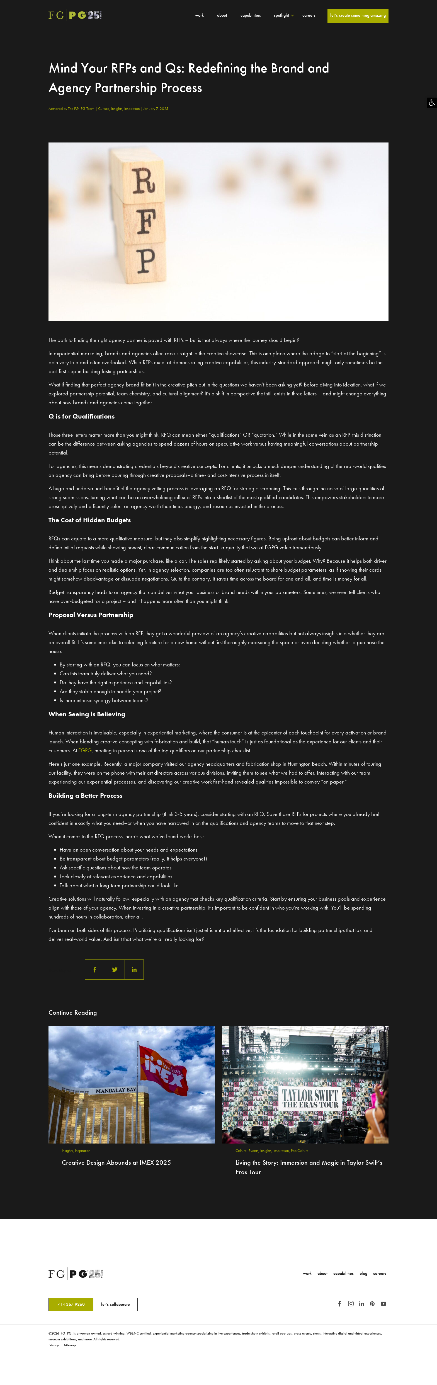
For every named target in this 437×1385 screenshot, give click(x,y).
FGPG (85, 750)
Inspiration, (282, 1150)
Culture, (104, 108)
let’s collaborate (115, 1304)
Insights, (117, 108)
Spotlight (281, 15)
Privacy (53, 1345)
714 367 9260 (71, 1304)
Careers (308, 15)
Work (199, 15)
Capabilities (251, 15)
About (222, 15)
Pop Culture (300, 1150)
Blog (363, 1273)
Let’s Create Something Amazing (358, 15)
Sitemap (70, 1345)
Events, (254, 1150)
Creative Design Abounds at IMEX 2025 (116, 1162)
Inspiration (132, 108)
